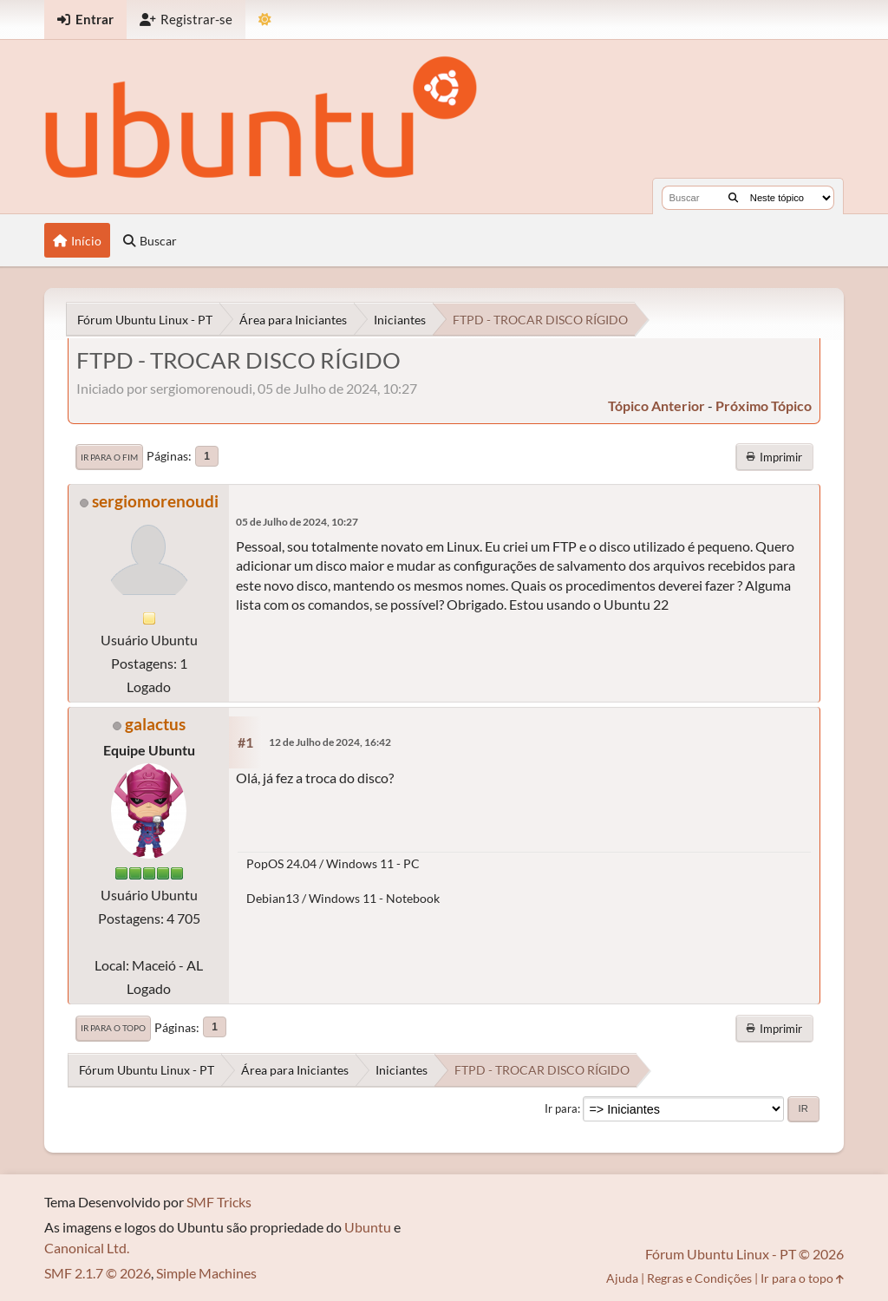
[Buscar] (733, 198)
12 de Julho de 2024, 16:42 (330, 742)
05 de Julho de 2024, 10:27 (297, 521)
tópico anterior (656, 405)
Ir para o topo (113, 1028)
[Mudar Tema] (264, 19)
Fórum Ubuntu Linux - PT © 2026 (744, 1253)
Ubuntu (367, 1227)
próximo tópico (763, 405)
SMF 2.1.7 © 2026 (97, 1273)
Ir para (561, 1108)
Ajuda (622, 1278)
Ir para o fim (109, 457)
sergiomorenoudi (155, 501)
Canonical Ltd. (86, 1247)
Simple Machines (206, 1273)
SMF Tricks (218, 1201)
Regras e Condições (699, 1278)
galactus (155, 724)
